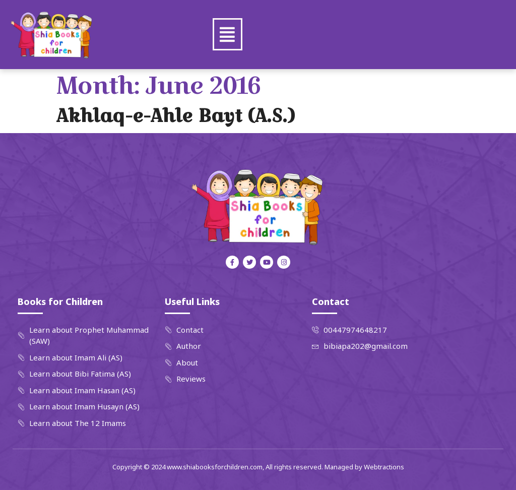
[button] (228, 34)
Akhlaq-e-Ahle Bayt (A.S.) (175, 115)
